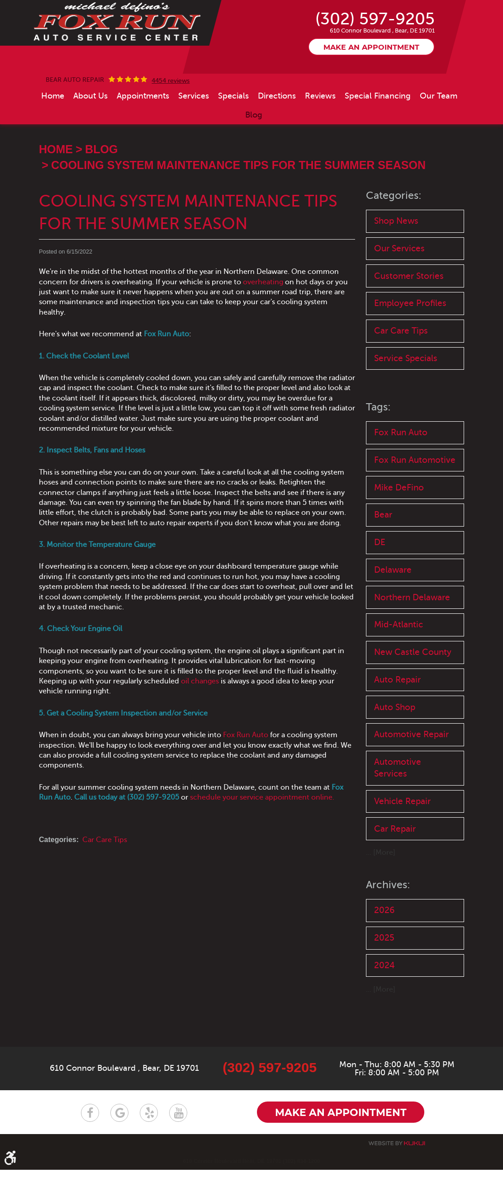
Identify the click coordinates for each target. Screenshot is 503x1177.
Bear (383, 552)
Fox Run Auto (245, 767)
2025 (384, 983)
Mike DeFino (399, 524)
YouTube (178, 1120)
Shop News (396, 253)
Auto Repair (397, 720)
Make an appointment (371, 79)
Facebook (90, 1120)
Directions (277, 128)
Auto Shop (394, 748)
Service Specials (405, 393)
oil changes (200, 713)
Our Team (438, 128)
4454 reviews (171, 113)
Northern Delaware (412, 636)
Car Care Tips (104, 872)
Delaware (393, 608)
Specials (233, 128)
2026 (384, 955)
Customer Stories (409, 309)
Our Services (399, 281)
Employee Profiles (410, 337)
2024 (384, 1011)
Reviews (320, 128)
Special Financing (378, 128)
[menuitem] (52, 127)
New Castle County (412, 692)
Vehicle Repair (402, 845)
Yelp (149, 1120)
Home (52, 128)
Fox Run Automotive (415, 496)
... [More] (380, 897)
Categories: (394, 227)
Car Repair (395, 873)
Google (119, 1120)
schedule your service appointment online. (262, 829)
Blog (253, 147)
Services (193, 128)
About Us (90, 128)
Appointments (143, 128)
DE (379, 580)
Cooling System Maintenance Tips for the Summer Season (238, 196)
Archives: (388, 929)
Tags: (379, 442)
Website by (397, 1150)
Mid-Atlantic (398, 664)
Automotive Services (397, 811)
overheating (263, 314)
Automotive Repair (411, 777)
